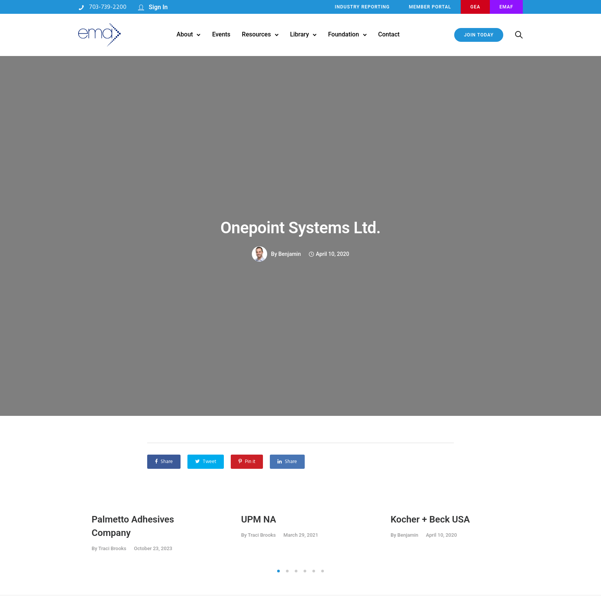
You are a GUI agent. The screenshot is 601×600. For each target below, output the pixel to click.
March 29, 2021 (301, 534)
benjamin (289, 254)
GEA (475, 7)
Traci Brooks (112, 548)
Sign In (158, 7)
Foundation (343, 34)
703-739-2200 (107, 7)
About (184, 34)
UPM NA (258, 519)
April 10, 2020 (441, 534)
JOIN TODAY (478, 35)
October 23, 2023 (153, 548)
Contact (389, 34)
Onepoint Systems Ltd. (300, 227)
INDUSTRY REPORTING (362, 7)
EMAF (506, 7)
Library (299, 34)
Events (221, 34)
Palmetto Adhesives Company (133, 526)
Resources (256, 34)
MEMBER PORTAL (430, 7)
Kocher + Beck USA (430, 519)
